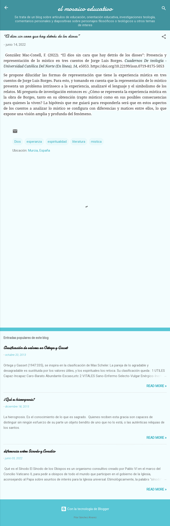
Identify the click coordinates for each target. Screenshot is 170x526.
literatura (78, 142)
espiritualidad (57, 142)
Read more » (156, 386)
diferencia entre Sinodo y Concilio (29, 451)
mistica (96, 142)
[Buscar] (163, 9)
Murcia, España (39, 150)
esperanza (34, 142)
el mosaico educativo (85, 9)
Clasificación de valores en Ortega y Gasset (36, 348)
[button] (163, 37)
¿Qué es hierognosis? (19, 399)
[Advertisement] (85, 289)
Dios (17, 142)
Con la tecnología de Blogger (85, 509)
